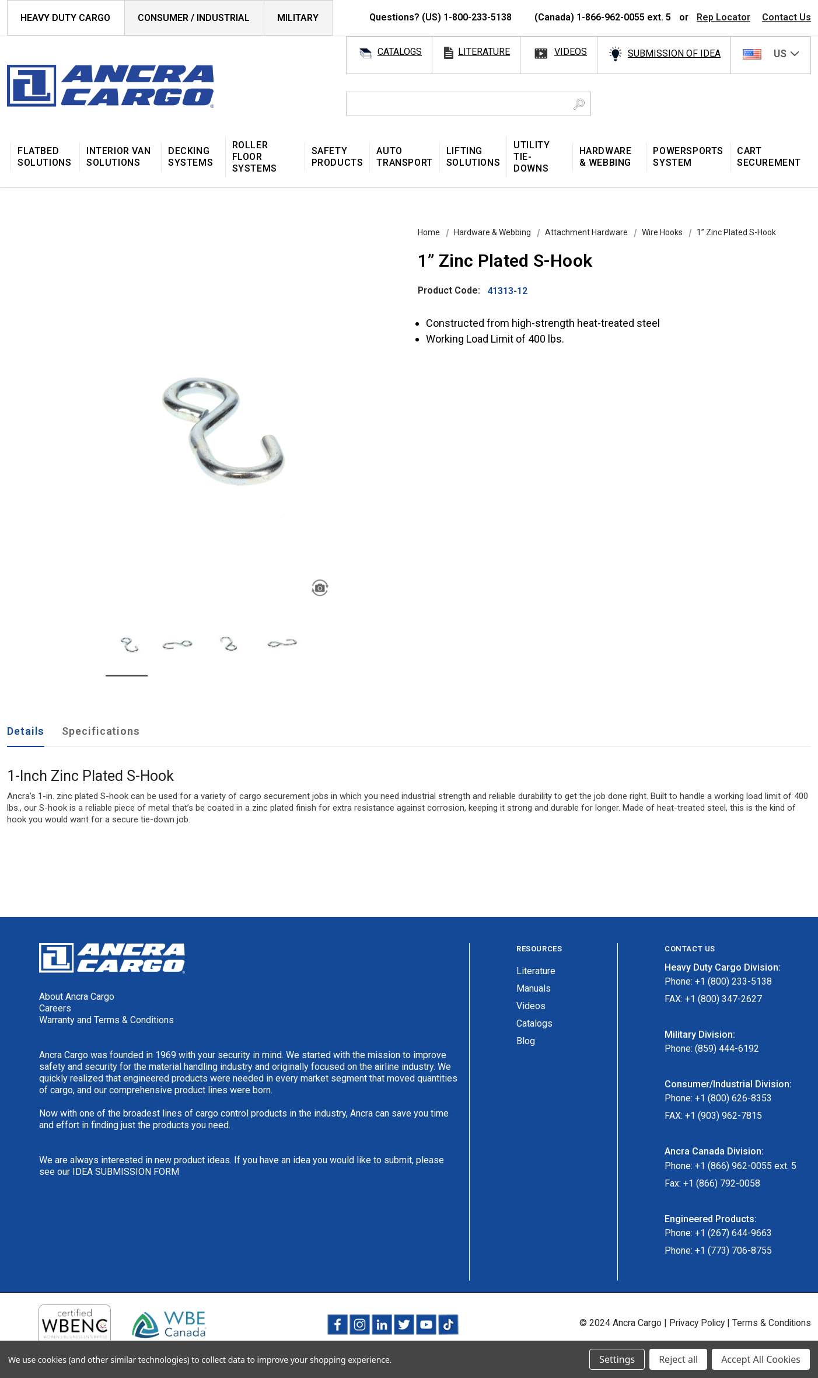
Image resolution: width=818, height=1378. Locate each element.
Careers (55, 1008)
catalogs (399, 51)
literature (484, 51)
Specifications (101, 731)
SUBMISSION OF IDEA (674, 53)
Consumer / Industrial (194, 17)
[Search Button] (579, 104)
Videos (531, 1005)
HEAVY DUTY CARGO (65, 17)
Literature (535, 970)
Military (298, 17)
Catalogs (534, 1023)
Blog (525, 1040)
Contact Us (786, 17)
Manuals (533, 988)
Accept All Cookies (760, 1359)
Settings (617, 1359)
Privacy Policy (694, 1322)
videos (570, 51)
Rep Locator (723, 17)
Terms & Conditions (771, 1322)
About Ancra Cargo (76, 996)
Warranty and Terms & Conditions (106, 1019)
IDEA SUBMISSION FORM (125, 1171)
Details (25, 731)
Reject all (678, 1359)
